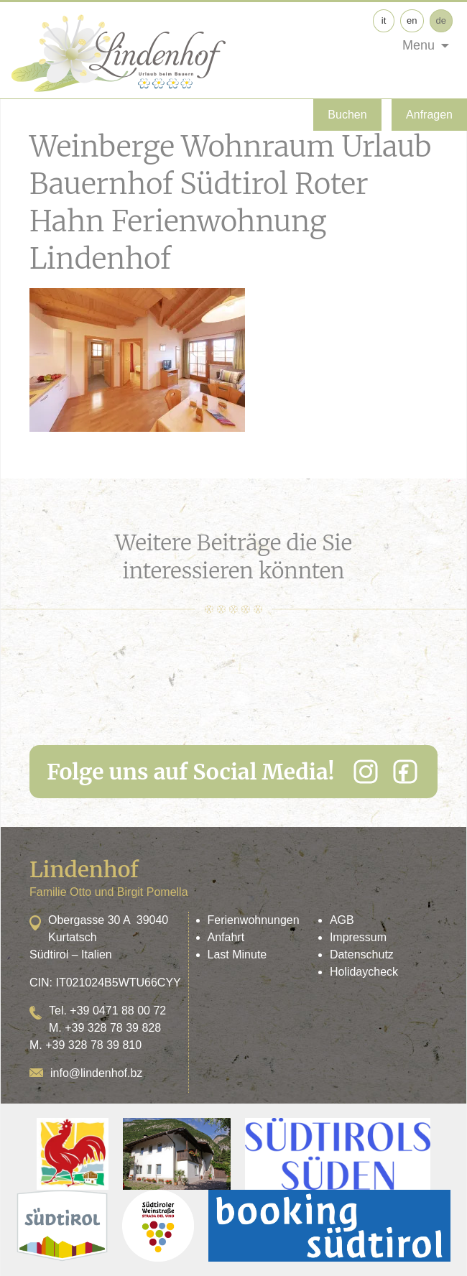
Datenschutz (362, 954)
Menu (418, 45)
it (384, 20)
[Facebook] (405, 772)
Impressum (358, 937)
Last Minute (237, 954)
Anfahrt (226, 937)
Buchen (347, 114)
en (412, 20)
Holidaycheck (364, 972)
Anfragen (429, 114)
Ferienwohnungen (254, 920)
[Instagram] (366, 772)
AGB (342, 920)
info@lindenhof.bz (96, 1073)
